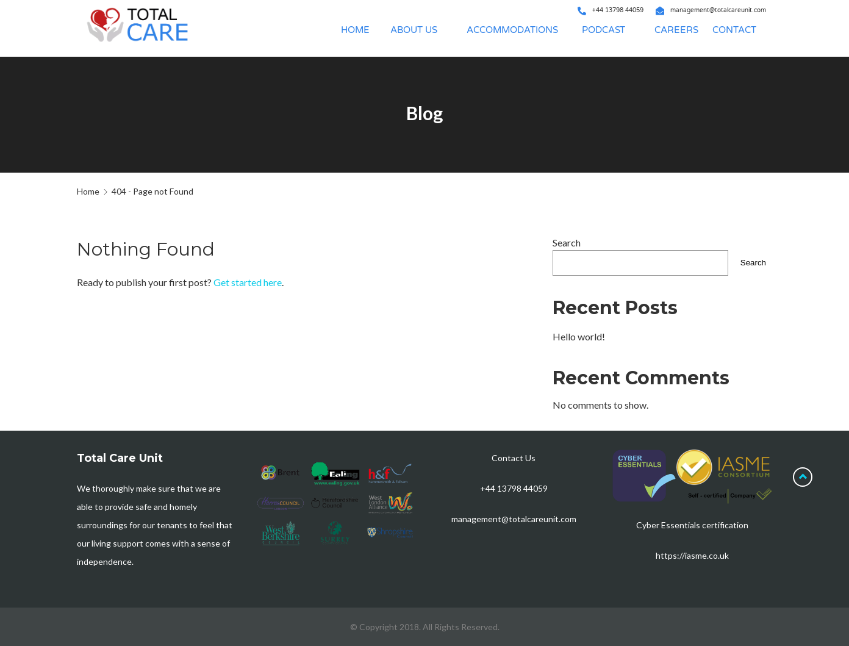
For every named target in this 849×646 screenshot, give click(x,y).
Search (567, 242)
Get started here (247, 282)
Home (88, 191)
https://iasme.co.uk (692, 555)
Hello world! (579, 336)
